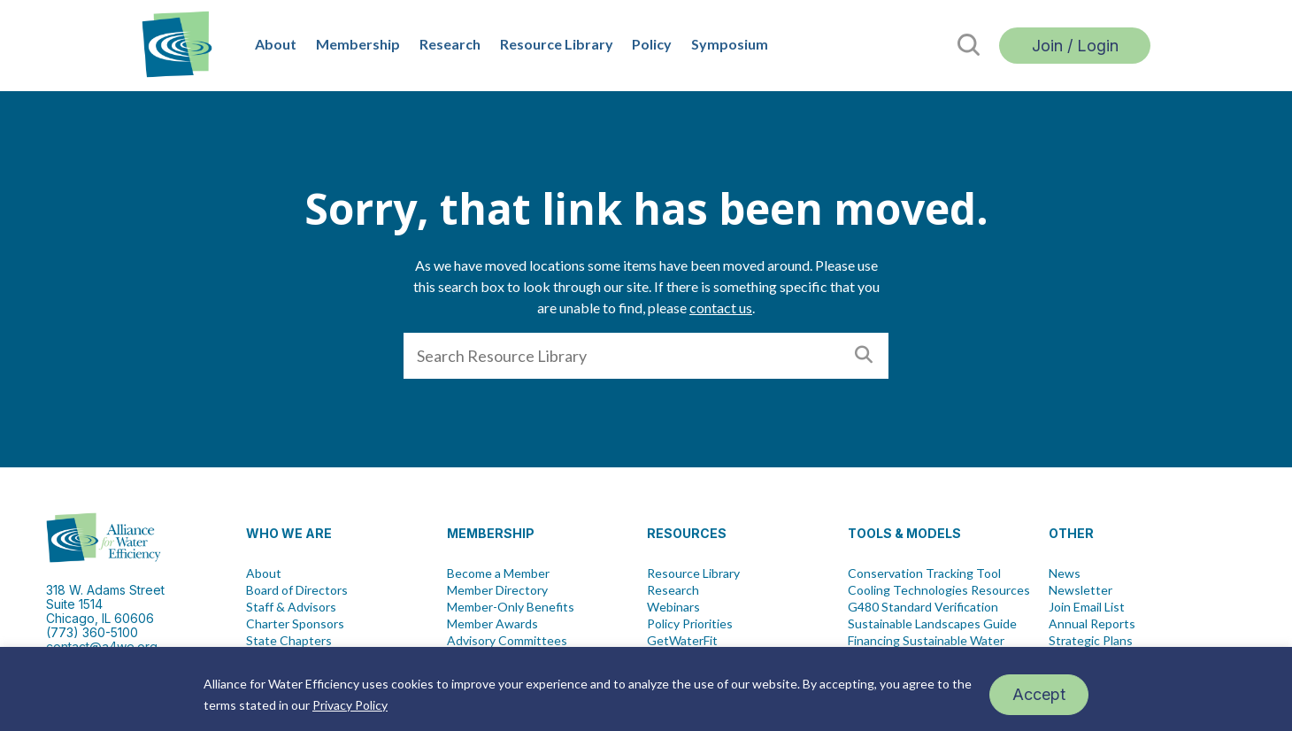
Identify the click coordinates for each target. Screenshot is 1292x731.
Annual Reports (1092, 624)
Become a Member (498, 573)
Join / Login (1075, 45)
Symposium (729, 43)
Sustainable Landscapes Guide (932, 624)
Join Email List (1087, 607)
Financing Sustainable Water (926, 641)
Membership (358, 43)
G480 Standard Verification (923, 607)
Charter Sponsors (295, 624)
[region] (646, 689)
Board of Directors (297, 590)
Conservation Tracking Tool (924, 573)
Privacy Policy (350, 704)
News (1065, 573)
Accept (1038, 694)
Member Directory (497, 590)
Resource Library (556, 43)
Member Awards (492, 624)
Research (450, 43)
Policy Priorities (690, 624)
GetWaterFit (682, 641)
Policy (652, 43)
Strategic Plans (1091, 641)
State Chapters (289, 641)
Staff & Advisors (291, 607)
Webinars (673, 607)
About (275, 43)
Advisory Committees (507, 641)
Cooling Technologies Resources (939, 590)
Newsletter (1080, 590)
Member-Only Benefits (510, 607)
